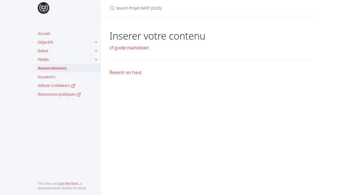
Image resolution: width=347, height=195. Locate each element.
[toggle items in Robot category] (96, 51)
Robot (43, 50)
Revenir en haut (126, 72)
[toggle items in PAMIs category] (96, 59)
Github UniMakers (56, 85)
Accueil (44, 33)
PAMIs (43, 59)
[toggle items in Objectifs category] (96, 42)
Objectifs (45, 42)
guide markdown (131, 48)
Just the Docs (69, 183)
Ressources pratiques (59, 94)
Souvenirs (46, 76)
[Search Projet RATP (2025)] (173, 8)
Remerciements (52, 68)
